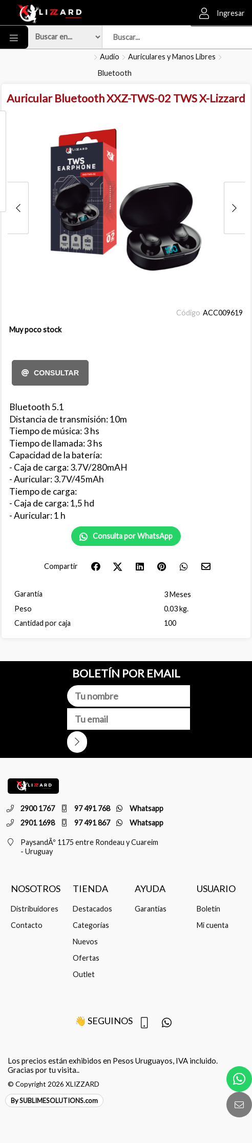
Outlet (84, 974)
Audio (109, 56)
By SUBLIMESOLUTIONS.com (54, 1100)
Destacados (92, 908)
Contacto (27, 925)
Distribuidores (34, 908)
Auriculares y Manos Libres (172, 56)
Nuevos (85, 941)
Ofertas (86, 958)
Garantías (150, 908)
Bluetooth (115, 73)
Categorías (91, 925)
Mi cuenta (212, 925)
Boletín (208, 908)
